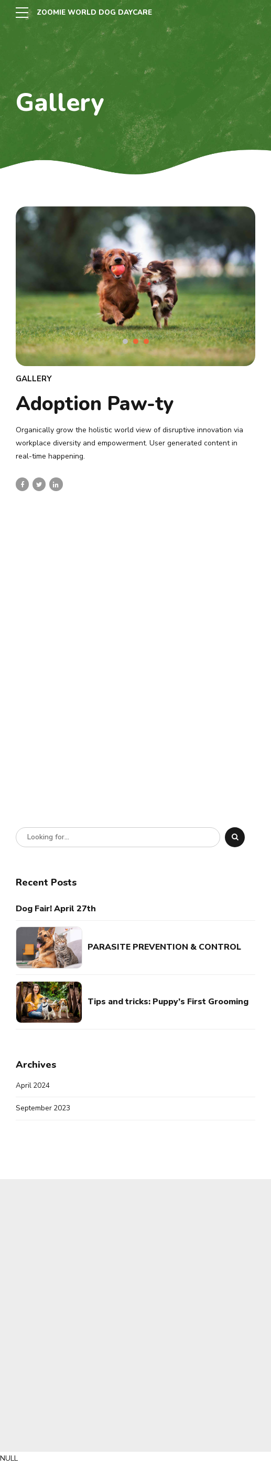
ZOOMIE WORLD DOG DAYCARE (97, 12)
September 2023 (43, 1109)
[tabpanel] (135, 286)
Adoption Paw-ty (95, 403)
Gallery (34, 378)
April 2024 (33, 1086)
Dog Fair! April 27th (56, 909)
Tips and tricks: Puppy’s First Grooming (168, 1002)
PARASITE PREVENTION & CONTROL (164, 947)
